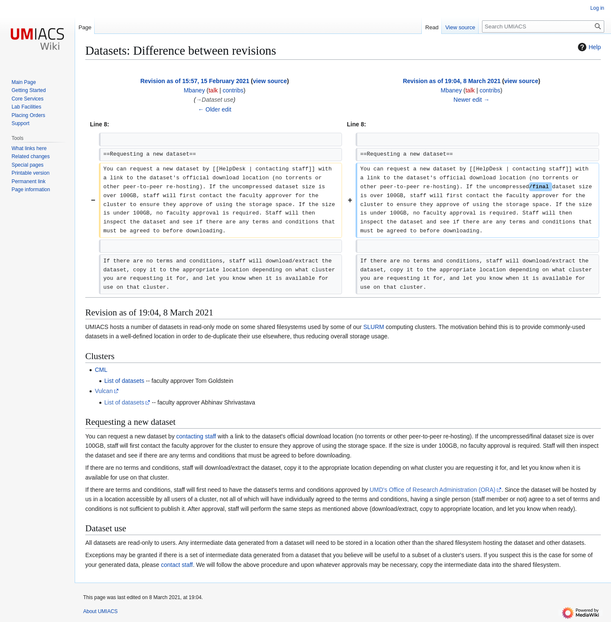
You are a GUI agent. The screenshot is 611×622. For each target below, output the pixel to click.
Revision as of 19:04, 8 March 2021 (451, 81)
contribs (233, 90)
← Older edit (214, 109)
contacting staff (196, 436)
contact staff (177, 564)
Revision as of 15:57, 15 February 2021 (194, 81)
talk (213, 90)
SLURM (373, 327)
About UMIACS (100, 611)
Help (588, 47)
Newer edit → (472, 99)
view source (270, 81)
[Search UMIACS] (543, 26)
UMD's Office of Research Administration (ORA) (433, 489)
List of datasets (124, 380)
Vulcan (103, 391)
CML (101, 369)
